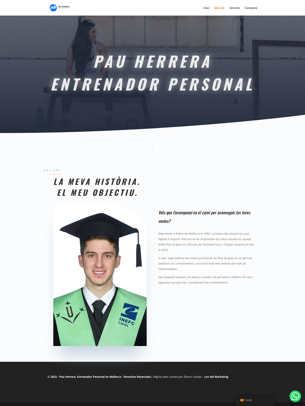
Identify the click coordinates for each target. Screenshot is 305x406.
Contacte (251, 8)
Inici (206, 8)
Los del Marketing (216, 377)
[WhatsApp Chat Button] (295, 396)
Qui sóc (219, 8)
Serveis (235, 8)
